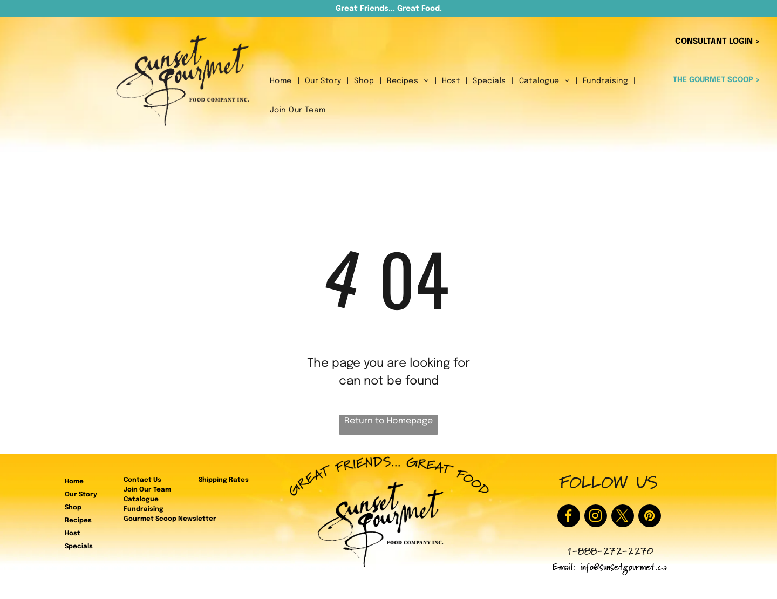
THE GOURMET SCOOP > (716, 80)
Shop (73, 507)
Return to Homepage (388, 421)
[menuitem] (281, 81)
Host (72, 533)
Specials (79, 546)
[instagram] (595, 517)
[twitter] (622, 517)
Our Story (81, 495)
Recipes (78, 520)
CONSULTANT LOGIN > (717, 41)
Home (74, 482)
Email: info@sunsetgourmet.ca (610, 568)
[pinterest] (649, 517)
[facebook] (568, 517)
